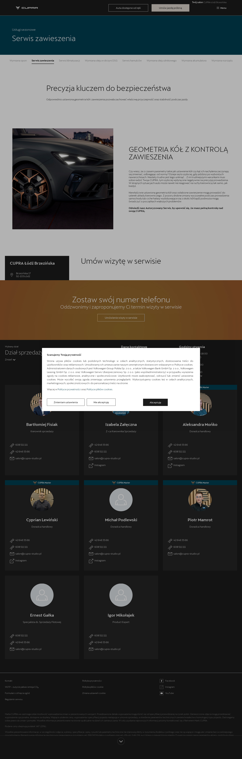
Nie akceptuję (104, 402)
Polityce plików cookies (99, 389)
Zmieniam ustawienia (66, 402)
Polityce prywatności (69, 389)
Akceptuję (157, 402)
